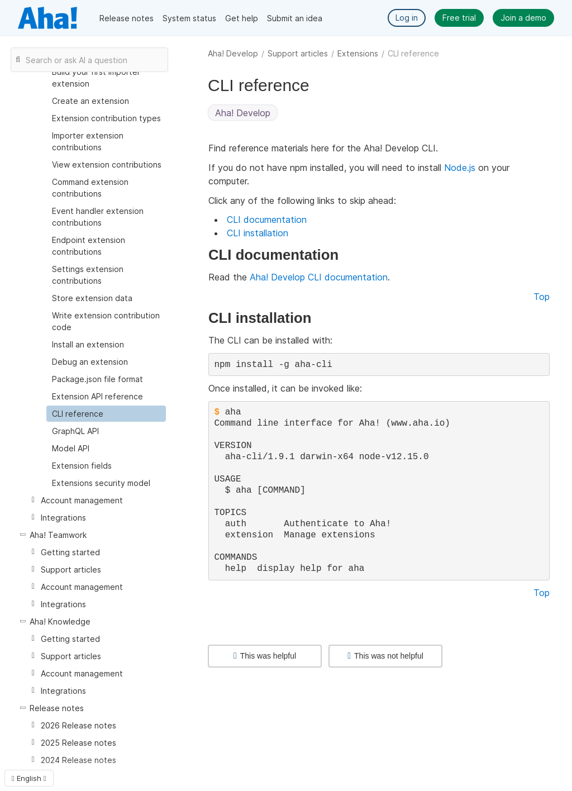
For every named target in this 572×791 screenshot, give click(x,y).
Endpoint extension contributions (88, 245)
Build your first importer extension (96, 77)
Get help (241, 18)
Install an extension (88, 344)
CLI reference (77, 413)
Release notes (126, 18)
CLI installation (257, 233)
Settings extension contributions (87, 274)
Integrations (63, 517)
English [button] (29, 778)
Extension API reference (97, 396)
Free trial (459, 17)
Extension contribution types (106, 118)
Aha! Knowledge (60, 621)
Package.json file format (97, 379)
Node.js (459, 167)
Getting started (70, 552)
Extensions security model (101, 483)
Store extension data (92, 298)
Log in (406, 17)
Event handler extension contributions (98, 216)
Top (541, 296)
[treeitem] (106, 414)
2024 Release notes (78, 760)
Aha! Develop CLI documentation (319, 277)
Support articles (298, 53)
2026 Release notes (78, 725)
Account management (82, 500)
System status (189, 18)
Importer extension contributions (87, 141)
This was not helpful (385, 655)
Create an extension (90, 101)
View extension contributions (106, 164)
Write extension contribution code (106, 321)
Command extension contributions (90, 187)
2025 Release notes (78, 742)
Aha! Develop (233, 53)
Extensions (357, 53)
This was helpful (264, 655)
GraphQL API (75, 431)
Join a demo (523, 17)
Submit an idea (294, 18)
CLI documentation (267, 219)
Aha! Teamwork (58, 535)
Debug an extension (90, 361)
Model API (70, 448)
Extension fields (82, 465)
